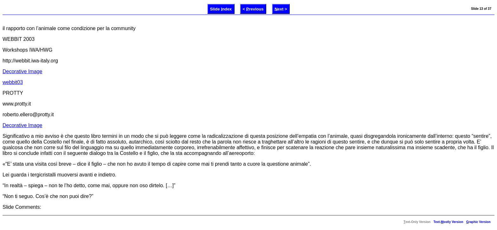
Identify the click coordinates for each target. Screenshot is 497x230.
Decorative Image (22, 71)
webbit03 (13, 82)
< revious (253, 8)
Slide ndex (221, 8)
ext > (280, 8)
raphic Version (478, 222)
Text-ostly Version (448, 222)
